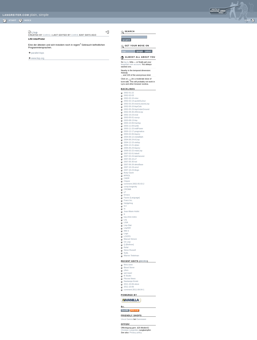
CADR (126, 178)
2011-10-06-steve (131, 284)
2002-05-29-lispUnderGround (136, 109)
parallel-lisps (37, 52)
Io (124, 209)
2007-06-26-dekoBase (133, 164)
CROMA (127, 189)
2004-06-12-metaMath (133, 137)
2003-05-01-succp (132, 117)
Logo (126, 233)
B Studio (127, 276)
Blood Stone (129, 267)
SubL (126, 253)
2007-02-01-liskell (131, 153)
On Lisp (127, 242)
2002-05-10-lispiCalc (133, 106)
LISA (126, 222)
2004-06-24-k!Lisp (132, 139)
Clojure (127, 181)
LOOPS (127, 236)
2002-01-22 (129, 93)
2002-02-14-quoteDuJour (135, 101)
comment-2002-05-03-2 (134, 184)
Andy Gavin (129, 173)
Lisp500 (127, 228)
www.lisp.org (37, 58)
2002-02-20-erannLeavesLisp (137, 104)
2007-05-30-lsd (130, 162)
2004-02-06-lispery (132, 134)
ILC (125, 206)
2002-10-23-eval (131, 115)
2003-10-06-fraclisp (132, 123)
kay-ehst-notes (130, 217)
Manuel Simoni (130, 239)
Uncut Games (127, 319)
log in (126, 62)
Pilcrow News (130, 278)
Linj (125, 220)
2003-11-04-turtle (131, 126)
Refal (126, 247)
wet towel (128, 273)
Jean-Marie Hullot (131, 211)
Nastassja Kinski (131, 281)
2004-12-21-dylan (131, 145)
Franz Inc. (128, 200)
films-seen (128, 265)
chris (46, 35)
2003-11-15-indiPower (133, 128)
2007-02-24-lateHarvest (134, 156)
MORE (143, 261)
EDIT (247, 20)
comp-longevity (130, 187)
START (12, 20)
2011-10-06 (129, 287)
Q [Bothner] (129, 244)
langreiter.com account (131, 64)
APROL (127, 175)
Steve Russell (130, 250)
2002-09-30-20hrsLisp (133, 112)
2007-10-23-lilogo (131, 170)
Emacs (127, 195)
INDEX (27, 20)
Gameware (141, 319)
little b (126, 231)
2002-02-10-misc (131, 98)
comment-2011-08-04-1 (134, 290)
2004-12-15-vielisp (132, 142)
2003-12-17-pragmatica (134, 131)
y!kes (126, 270)
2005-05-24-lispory (132, 148)
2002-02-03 (129, 95)
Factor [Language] (132, 198)
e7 (125, 192)
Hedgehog (128, 203)
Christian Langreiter (129, 330)
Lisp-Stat (128, 225)
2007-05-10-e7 (130, 159)
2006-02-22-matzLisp (133, 151)
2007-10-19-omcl (131, 167)
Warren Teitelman (131, 255)
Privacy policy (135, 332)
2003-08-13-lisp (130, 120)
